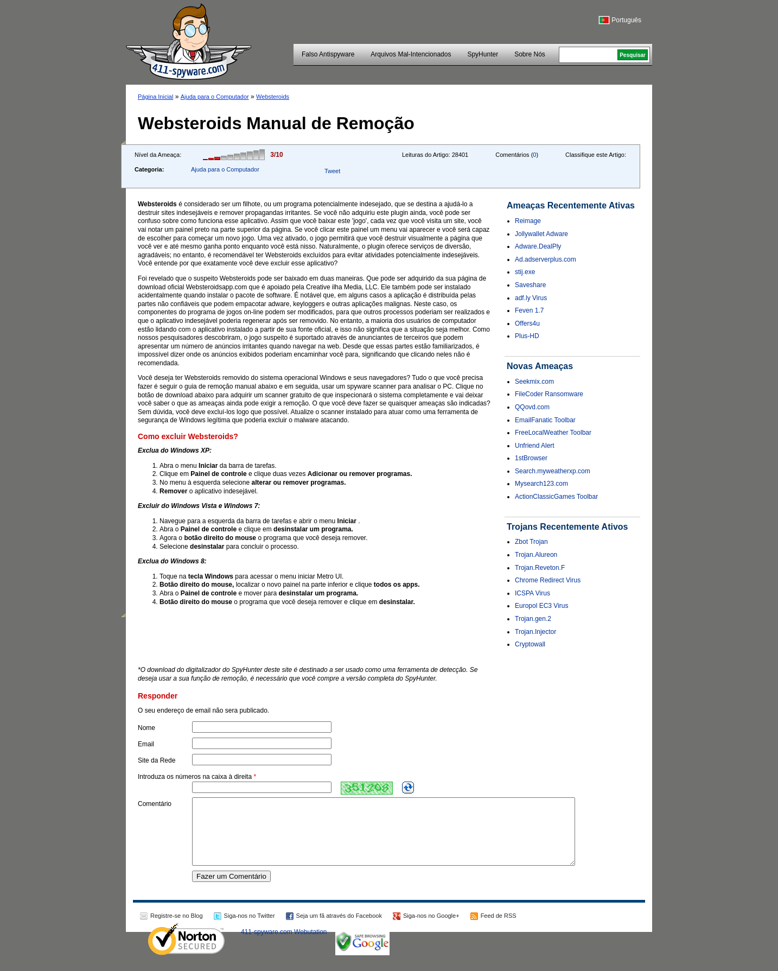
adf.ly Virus (531, 298)
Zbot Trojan (531, 541)
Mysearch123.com (541, 483)
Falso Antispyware (328, 54)
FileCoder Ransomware (549, 394)
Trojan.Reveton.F (540, 568)
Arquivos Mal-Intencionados (411, 54)
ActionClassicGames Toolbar (556, 496)
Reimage (528, 221)
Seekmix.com (534, 381)
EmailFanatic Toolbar (545, 420)
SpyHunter (482, 54)
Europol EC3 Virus (542, 606)
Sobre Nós (529, 54)
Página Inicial (155, 96)
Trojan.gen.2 (533, 619)
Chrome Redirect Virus (548, 580)
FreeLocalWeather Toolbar (553, 432)
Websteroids (272, 96)
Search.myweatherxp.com (552, 471)
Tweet (332, 171)
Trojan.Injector (535, 632)
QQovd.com (532, 407)
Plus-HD (527, 336)
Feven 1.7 (529, 310)
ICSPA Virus (532, 593)
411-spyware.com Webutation (284, 945)
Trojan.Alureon (536, 555)
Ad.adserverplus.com (545, 259)
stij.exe (525, 272)
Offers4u (527, 323)
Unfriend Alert (534, 445)
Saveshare (530, 285)
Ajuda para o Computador (215, 96)
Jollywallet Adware (541, 234)
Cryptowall (530, 644)
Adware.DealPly (538, 246)
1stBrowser (531, 458)
